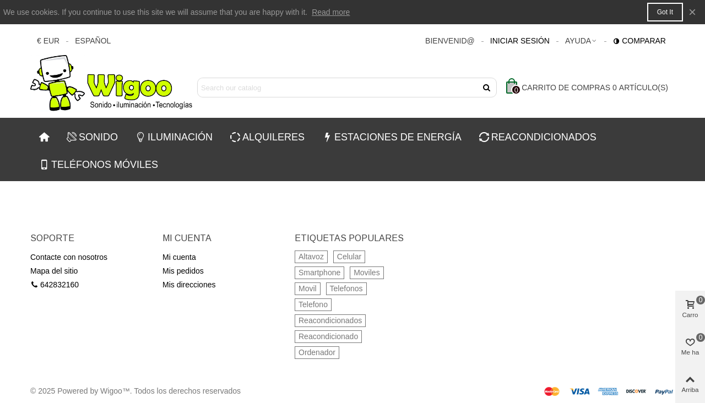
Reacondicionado (328, 336)
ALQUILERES (267, 137)
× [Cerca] (692, 11)
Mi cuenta (179, 257)
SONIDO (92, 137)
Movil (308, 288)
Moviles (366, 272)
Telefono (313, 304)
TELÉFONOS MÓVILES (98, 164)
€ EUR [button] (48, 40)
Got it (665, 12)
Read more (331, 12)
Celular (349, 256)
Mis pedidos (183, 270)
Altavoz (311, 256)
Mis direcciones (188, 284)
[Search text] (338, 87)
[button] (581, 40)
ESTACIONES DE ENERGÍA (392, 137)
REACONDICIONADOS (537, 137)
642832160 (54, 285)
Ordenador (317, 352)
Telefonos (346, 288)
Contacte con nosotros (68, 257)
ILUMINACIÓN (174, 137)
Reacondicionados (330, 320)
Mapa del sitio (54, 270)
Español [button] (93, 40)
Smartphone (319, 272)
